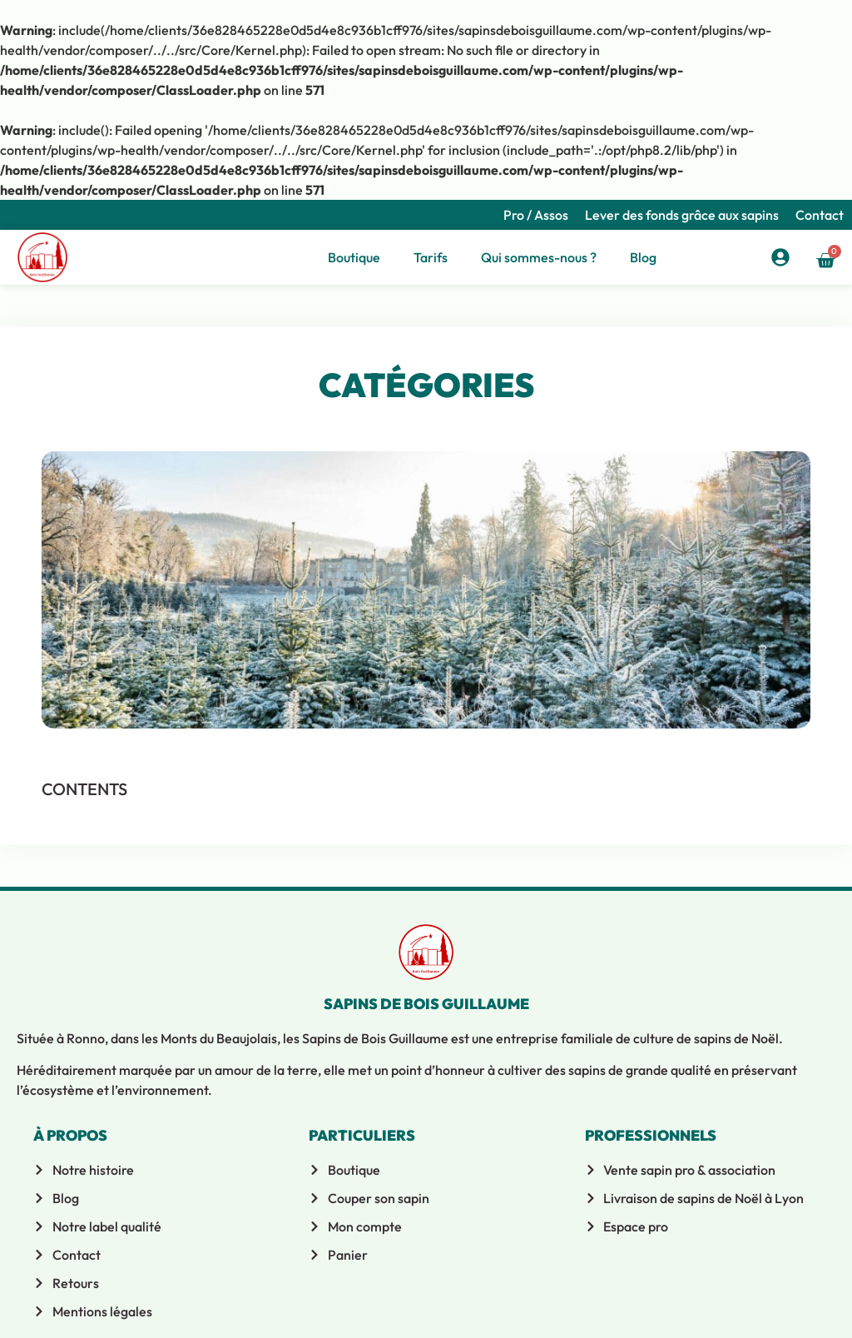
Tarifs (431, 257)
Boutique (354, 257)
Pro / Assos (535, 214)
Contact (819, 214)
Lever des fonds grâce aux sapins (682, 214)
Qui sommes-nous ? (539, 257)
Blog (643, 257)
